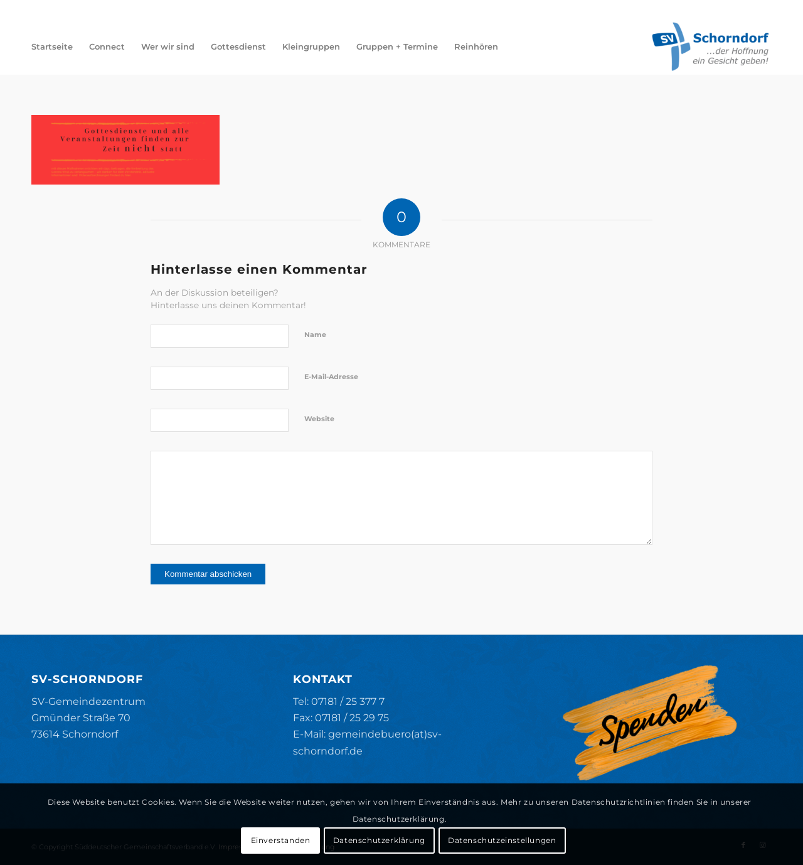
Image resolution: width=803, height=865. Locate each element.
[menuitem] (52, 46)
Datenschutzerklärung (379, 840)
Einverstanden (281, 840)
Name (315, 334)
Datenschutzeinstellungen (502, 840)
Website (319, 418)
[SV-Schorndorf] (710, 46)
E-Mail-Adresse (331, 376)
